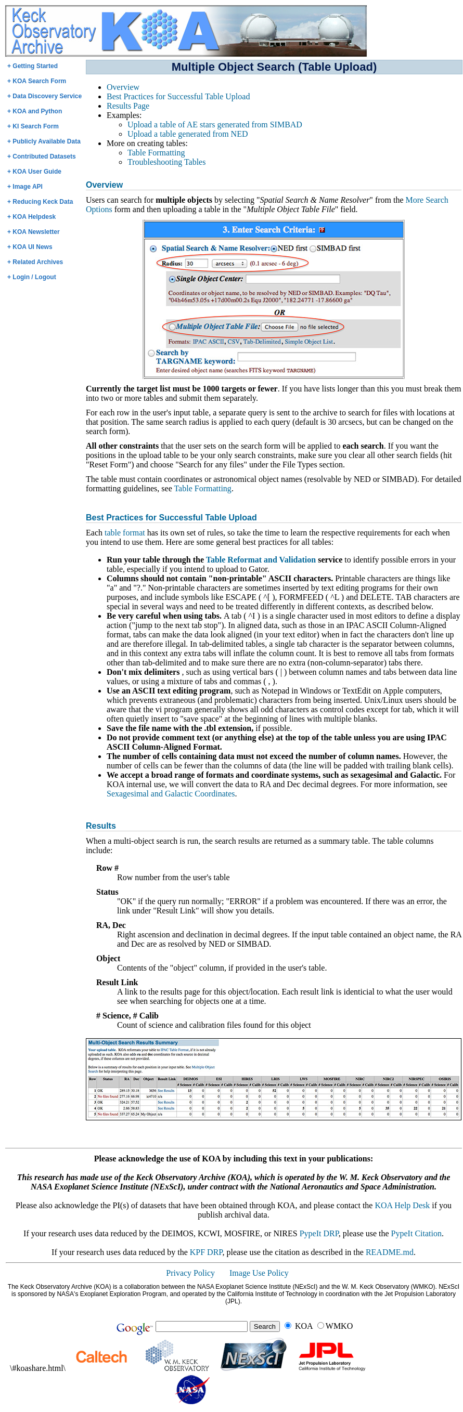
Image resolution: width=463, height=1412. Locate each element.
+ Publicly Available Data (44, 141)
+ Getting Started (32, 66)
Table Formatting (156, 152)
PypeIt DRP (319, 1233)
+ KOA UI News (30, 247)
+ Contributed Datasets (41, 156)
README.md (390, 1252)
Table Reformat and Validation (261, 559)
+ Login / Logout (31, 277)
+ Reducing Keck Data (40, 201)
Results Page (128, 105)
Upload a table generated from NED (187, 133)
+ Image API (25, 186)
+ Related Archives (35, 262)
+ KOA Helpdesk (31, 216)
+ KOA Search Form (36, 81)
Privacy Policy (190, 1273)
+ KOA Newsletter (33, 232)
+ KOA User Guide (34, 171)
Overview (123, 87)
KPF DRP (206, 1252)
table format (125, 532)
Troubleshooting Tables (166, 162)
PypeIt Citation (416, 1233)
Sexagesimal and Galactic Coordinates (171, 793)
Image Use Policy (259, 1273)
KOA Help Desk (402, 1205)
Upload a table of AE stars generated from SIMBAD (214, 124)
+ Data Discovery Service (44, 96)
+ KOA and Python (34, 111)
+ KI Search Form (33, 126)
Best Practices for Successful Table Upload (178, 96)
